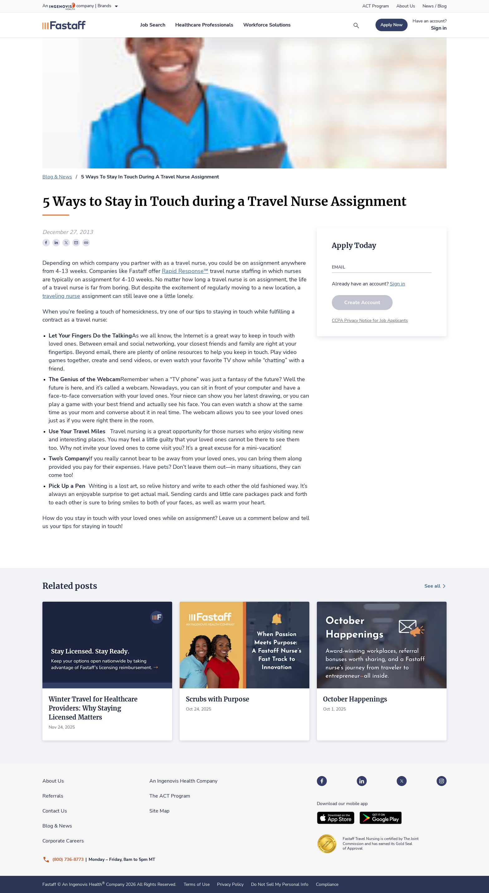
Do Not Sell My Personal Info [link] (279, 884)
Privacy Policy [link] (230, 884)
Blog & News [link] (57, 176)
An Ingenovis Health (83, 884)
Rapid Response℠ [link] (185, 271)
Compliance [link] (327, 884)
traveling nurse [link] (61, 296)
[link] (375, 6)
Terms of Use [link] (197, 884)
